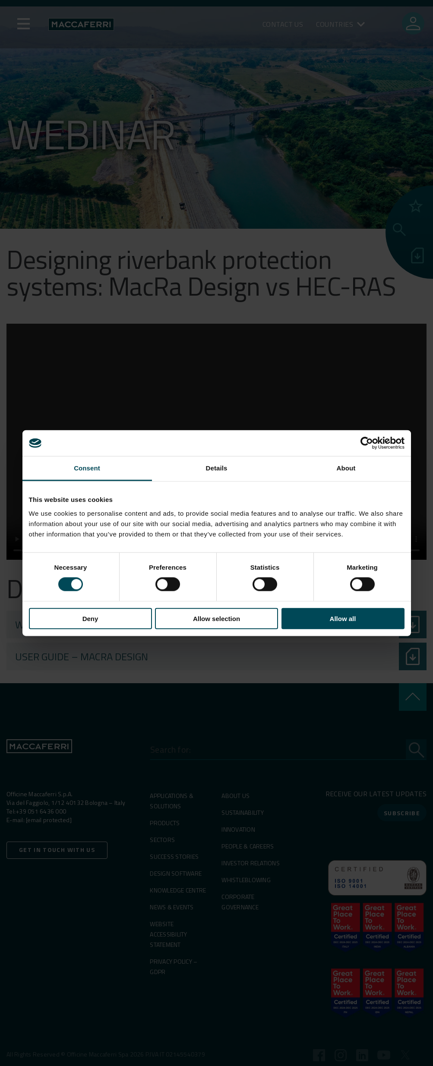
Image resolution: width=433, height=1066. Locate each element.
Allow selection (216, 618)
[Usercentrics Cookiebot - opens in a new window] (367, 443)
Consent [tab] (87, 468)
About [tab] (346, 468)
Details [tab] (217, 468)
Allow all (343, 618)
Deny (90, 618)
